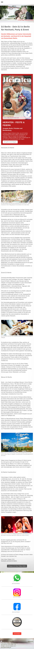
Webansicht (30, 641)
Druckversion (5, 641)
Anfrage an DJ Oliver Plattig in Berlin (17, 566)
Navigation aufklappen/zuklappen (17, 2)
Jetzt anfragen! (17, 633)
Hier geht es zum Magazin (10, 142)
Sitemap (12, 641)
